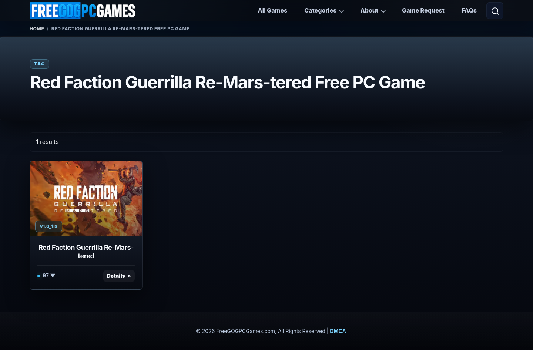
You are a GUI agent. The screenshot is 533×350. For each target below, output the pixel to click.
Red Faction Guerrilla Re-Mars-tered (86, 251)
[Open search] (494, 10)
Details (116, 276)
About (369, 10)
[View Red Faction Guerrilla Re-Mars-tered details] (86, 198)
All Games (272, 10)
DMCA (338, 331)
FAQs (469, 10)
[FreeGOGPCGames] (83, 10)
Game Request (423, 10)
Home (37, 28)
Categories (320, 10)
